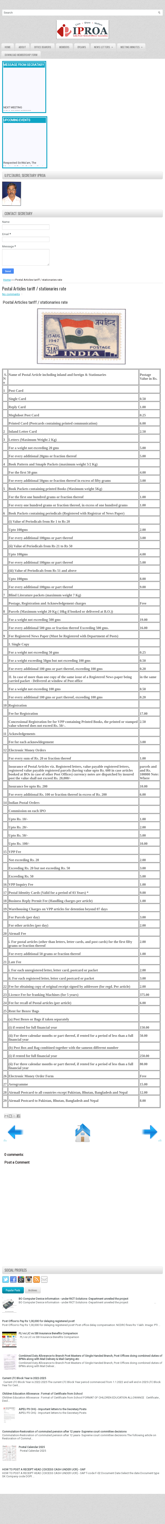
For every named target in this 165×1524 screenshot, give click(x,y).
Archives (32, 1290)
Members (64, 47)
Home (8, 47)
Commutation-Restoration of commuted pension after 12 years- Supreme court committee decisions (64, 1431)
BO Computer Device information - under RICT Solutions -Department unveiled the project (73, 1298)
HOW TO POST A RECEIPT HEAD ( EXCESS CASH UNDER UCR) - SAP (43, 1469)
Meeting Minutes (133, 46)
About (22, 47)
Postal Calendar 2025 (32, 1447)
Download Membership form (21, 55)
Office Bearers (42, 47)
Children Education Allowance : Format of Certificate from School (42, 1393)
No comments (11, 294)
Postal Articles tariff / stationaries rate (34, 288)
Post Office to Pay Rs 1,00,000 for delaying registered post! (38, 1321)
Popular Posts (13, 1290)
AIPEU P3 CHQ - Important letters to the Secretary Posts (52, 1409)
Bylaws (82, 47)
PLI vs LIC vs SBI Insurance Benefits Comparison (48, 1333)
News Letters (105, 46)
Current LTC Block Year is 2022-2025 (24, 1378)
